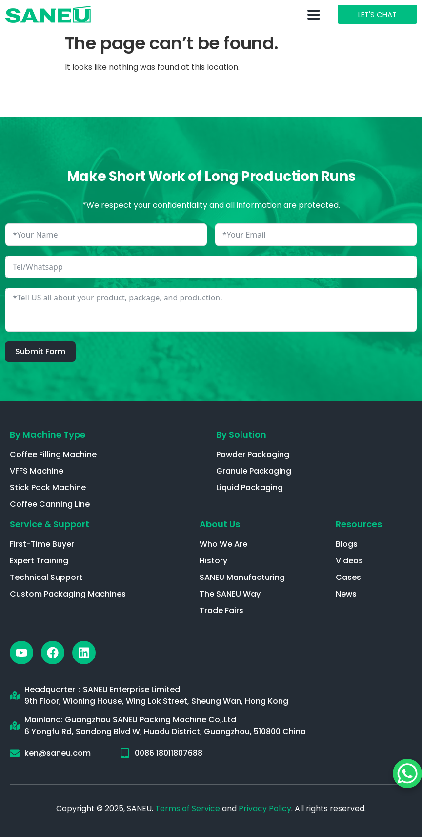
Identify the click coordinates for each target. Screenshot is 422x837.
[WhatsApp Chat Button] (407, 773)
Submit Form (40, 351)
